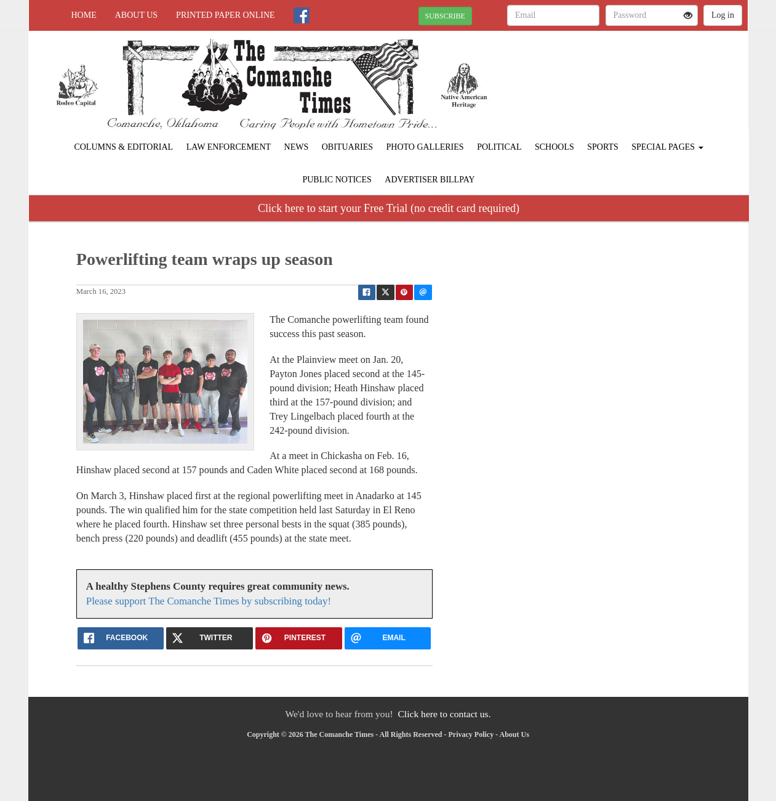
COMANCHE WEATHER (635, 74)
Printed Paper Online (225, 15)
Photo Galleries (424, 147)
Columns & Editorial (123, 147)
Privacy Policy (471, 734)
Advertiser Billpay (429, 179)
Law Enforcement (228, 147)
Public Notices (336, 179)
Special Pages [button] (667, 147)
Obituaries (347, 147)
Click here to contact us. (444, 714)
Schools (554, 147)
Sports (602, 147)
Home (84, 15)
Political (499, 147)
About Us (136, 15)
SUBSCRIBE (445, 16)
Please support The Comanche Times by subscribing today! (208, 601)
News (296, 147)
